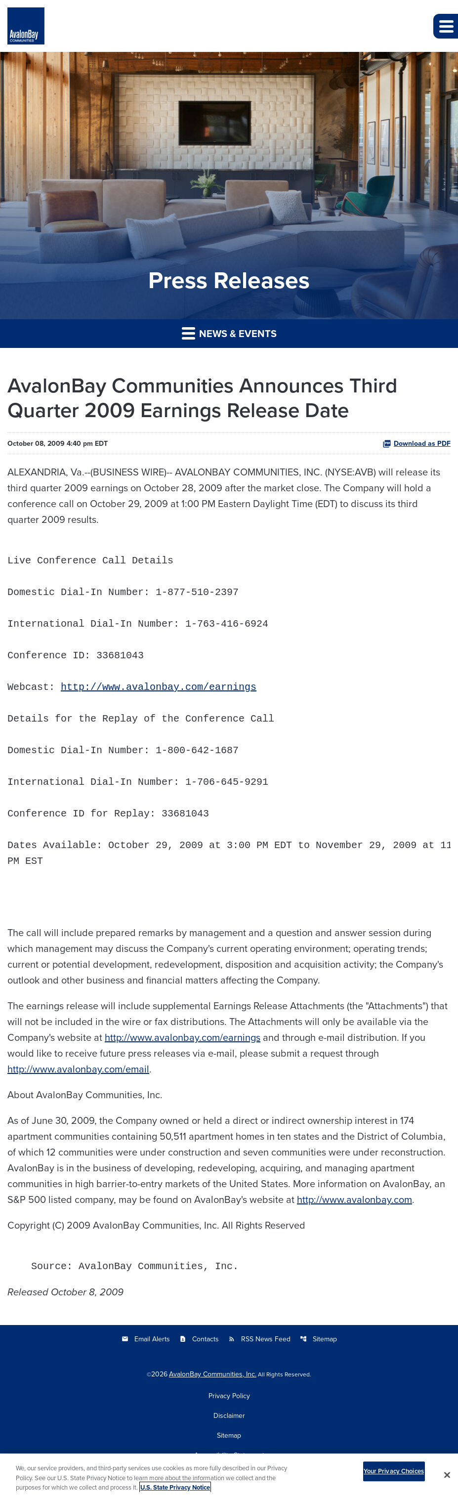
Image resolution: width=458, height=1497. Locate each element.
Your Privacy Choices (394, 1476)
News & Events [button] (229, 333)
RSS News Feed (259, 1339)
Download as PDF (416, 443)
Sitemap (318, 1339)
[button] (445, 26)
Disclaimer (229, 1415)
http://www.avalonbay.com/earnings (158, 687)
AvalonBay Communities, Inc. (212, 1374)
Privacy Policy (229, 1395)
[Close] (447, 1481)
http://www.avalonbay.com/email (78, 1069)
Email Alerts (146, 1339)
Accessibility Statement (229, 1455)
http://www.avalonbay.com (354, 1199)
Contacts (199, 1339)
